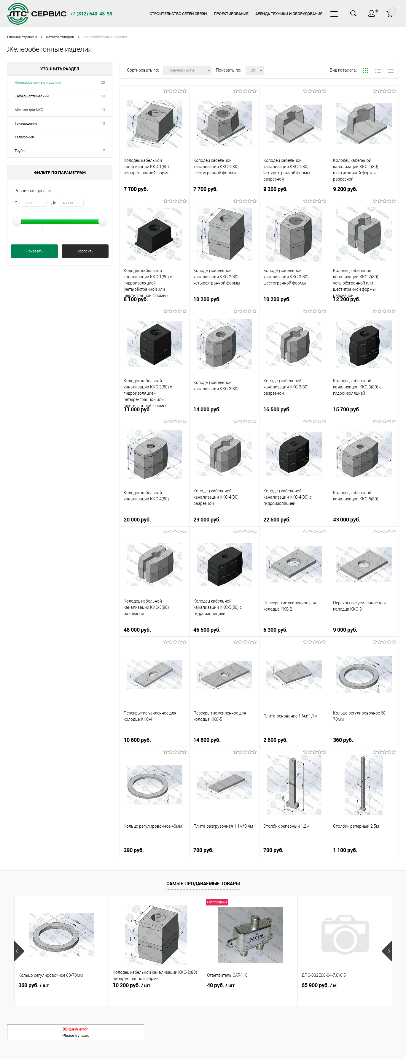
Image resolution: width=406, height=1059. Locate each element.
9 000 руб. (364, 630)
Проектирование (229, 14)
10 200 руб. (224, 299)
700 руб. (224, 850)
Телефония (24, 137)
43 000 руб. (364, 520)
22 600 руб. (294, 520)
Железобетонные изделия (38, 82)
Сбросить (85, 251)
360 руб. (364, 740)
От (17, 202)
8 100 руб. (154, 299)
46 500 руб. (224, 630)
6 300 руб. (294, 630)
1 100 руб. (364, 850)
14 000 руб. (224, 409)
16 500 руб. (294, 409)
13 (103, 110)
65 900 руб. (319, 985)
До (53, 202)
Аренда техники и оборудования (287, 14)
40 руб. (221, 985)
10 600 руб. (154, 740)
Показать (34, 251)
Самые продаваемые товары (203, 883)
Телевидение (26, 123)
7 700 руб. (154, 189)
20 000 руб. (154, 520)
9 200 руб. (294, 189)
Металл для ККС (29, 110)
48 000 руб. (154, 630)
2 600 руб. (294, 740)
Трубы (20, 150)
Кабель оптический (32, 96)
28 (103, 82)
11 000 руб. (154, 409)
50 (103, 96)
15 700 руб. (364, 409)
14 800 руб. (224, 740)
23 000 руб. (224, 520)
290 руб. (154, 850)
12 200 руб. (364, 299)
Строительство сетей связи (175, 14)
